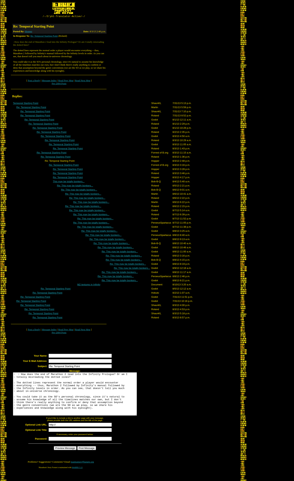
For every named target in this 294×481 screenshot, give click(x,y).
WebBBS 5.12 (77, 476)
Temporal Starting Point (25, 103)
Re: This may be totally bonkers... (75, 186)
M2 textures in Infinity (88, 285)
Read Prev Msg (65, 81)
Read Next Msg (82, 81)
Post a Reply (34, 81)
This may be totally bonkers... (69, 182)
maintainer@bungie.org (82, 470)
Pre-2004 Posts (59, 84)
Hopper (28, 32)
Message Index (49, 81)
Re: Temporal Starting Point (44, 36)
